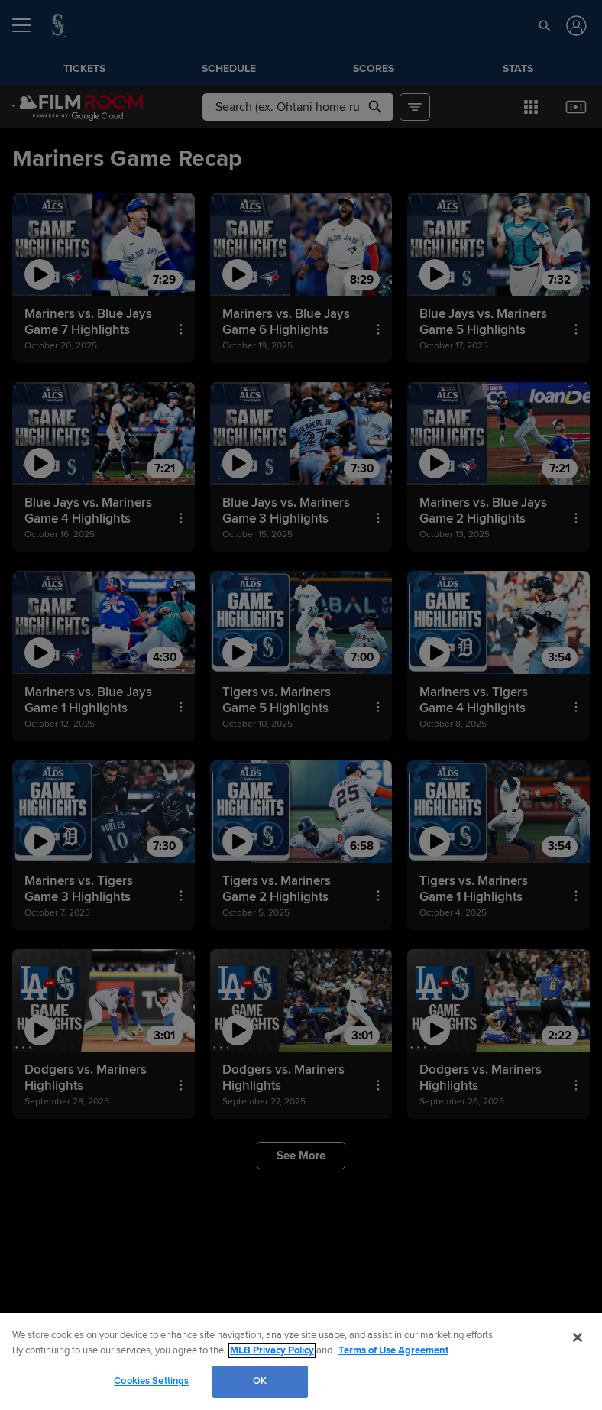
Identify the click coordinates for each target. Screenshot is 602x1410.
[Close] (577, 1337)
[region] (301, 1361)
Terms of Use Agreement (393, 1350)
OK (260, 1381)
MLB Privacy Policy (272, 1350)
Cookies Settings (151, 1381)
